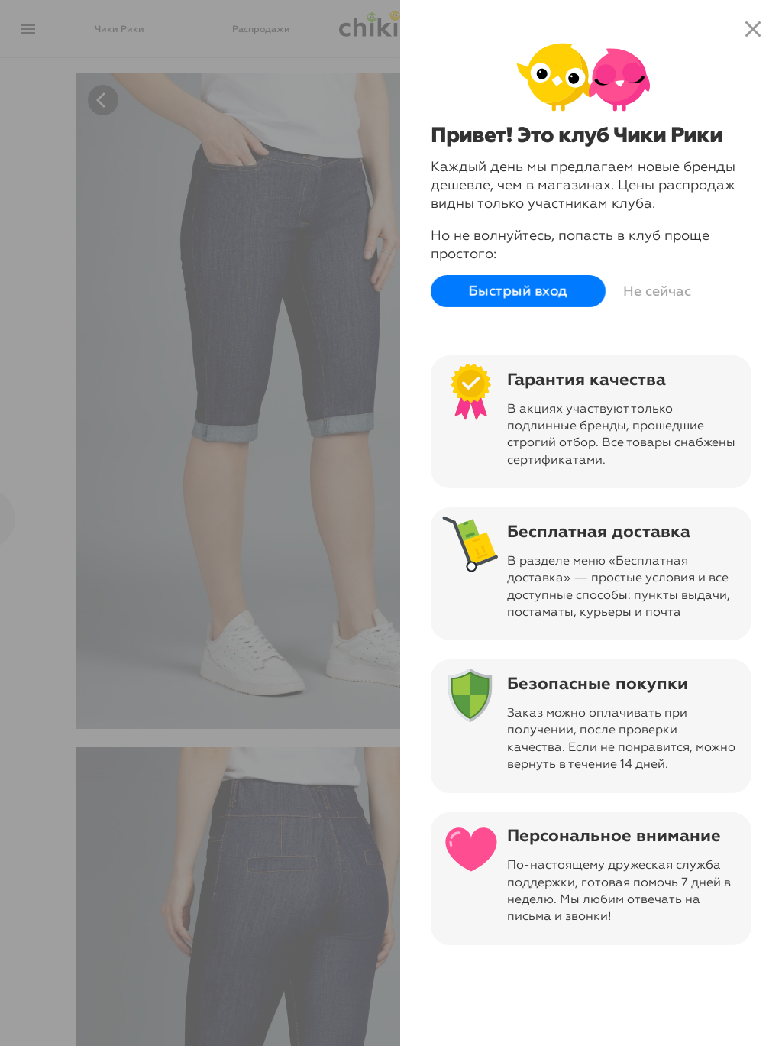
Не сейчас (657, 291)
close (753, 29)
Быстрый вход (518, 291)
